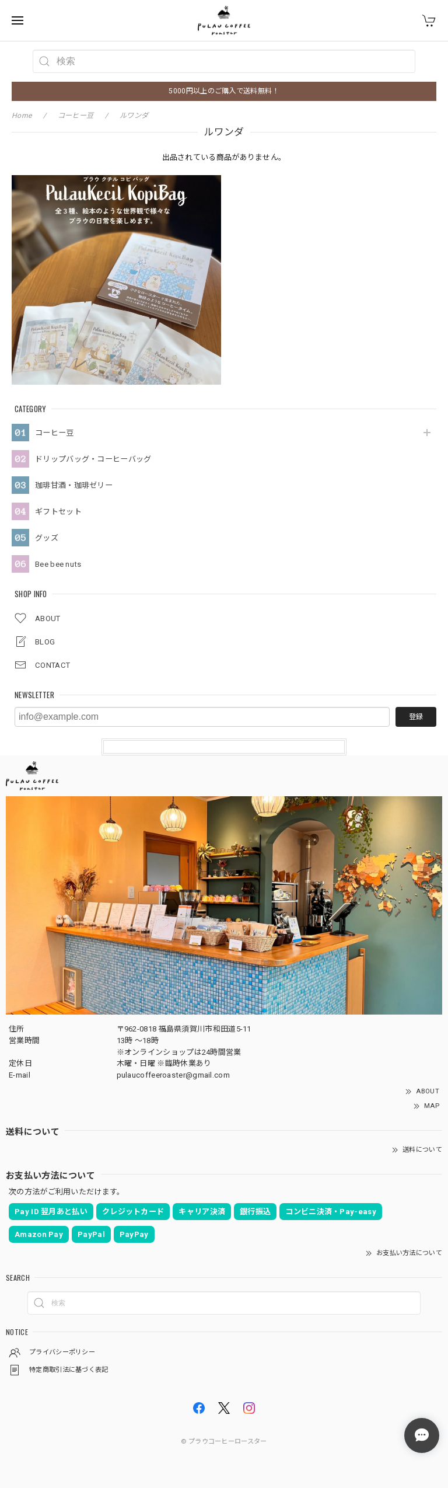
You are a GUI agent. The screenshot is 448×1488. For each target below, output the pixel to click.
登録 (416, 717)
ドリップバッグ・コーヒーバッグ (93, 459)
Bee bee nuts (58, 564)
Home (22, 115)
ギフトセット (58, 511)
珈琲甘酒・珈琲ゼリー (74, 485)
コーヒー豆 (54, 432)
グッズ (46, 538)
